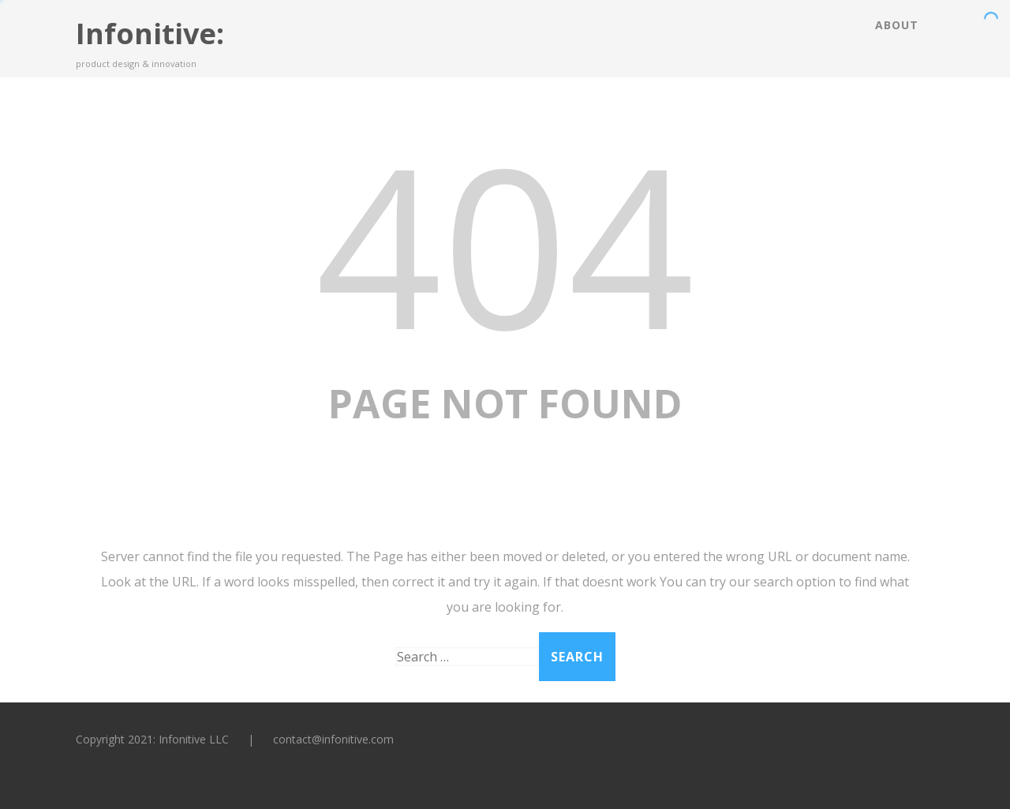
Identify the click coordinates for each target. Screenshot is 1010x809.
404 (505, 243)
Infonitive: (150, 33)
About (896, 24)
